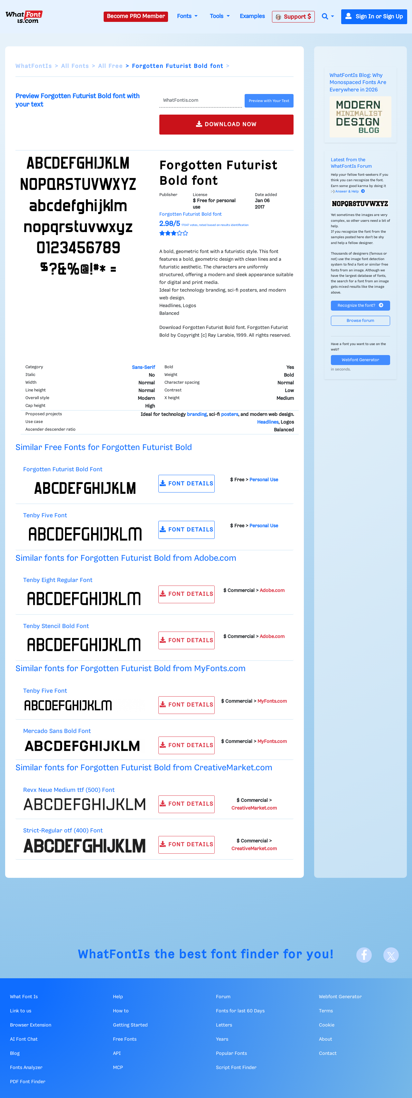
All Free (110, 66)
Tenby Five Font (45, 515)
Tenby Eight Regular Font (57, 580)
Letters (224, 1025)
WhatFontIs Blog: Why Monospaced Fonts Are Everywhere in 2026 (358, 83)
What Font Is (24, 996)
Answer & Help (350, 191)
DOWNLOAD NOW (226, 124)
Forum (223, 996)
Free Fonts (124, 1039)
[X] (391, 955)
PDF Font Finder (27, 1081)
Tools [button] (217, 16)
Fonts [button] (185, 16)
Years (222, 1039)
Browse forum (360, 321)
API (117, 1053)
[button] (328, 17)
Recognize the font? (360, 305)
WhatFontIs (33, 66)
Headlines (267, 422)
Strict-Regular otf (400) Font (63, 831)
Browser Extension (30, 1025)
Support (293, 16)
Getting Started (130, 1025)
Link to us (20, 1011)
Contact (328, 1053)
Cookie (326, 1025)
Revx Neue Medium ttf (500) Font (69, 790)
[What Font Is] (24, 16)
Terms (326, 1011)
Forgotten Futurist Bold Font (62, 469)
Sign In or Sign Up (374, 17)
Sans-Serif (143, 367)
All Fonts (75, 66)
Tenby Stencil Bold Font (56, 626)
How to (121, 1011)
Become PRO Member (136, 16)
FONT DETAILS (187, 483)
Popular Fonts (231, 1053)
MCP (118, 1067)
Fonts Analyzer (26, 1067)
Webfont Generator (360, 360)
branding (197, 414)
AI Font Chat (24, 1039)
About (325, 1039)
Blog (15, 1053)
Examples (252, 16)
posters (229, 414)
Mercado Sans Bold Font (57, 731)
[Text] (200, 101)
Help (118, 996)
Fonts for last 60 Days (240, 1011)
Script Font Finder (236, 1067)
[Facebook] (364, 955)
